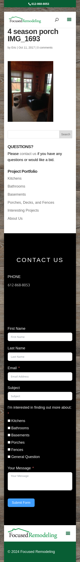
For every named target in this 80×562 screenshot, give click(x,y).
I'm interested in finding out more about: (40, 407)
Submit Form (21, 502)
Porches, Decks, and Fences (31, 202)
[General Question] (9, 456)
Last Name (16, 348)
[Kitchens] (9, 420)
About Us (15, 218)
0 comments (44, 47)
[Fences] (9, 449)
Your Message (19, 468)
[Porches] (9, 442)
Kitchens (15, 178)
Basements (17, 194)
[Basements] (9, 435)
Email (12, 368)
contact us (28, 154)
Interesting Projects (23, 210)
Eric (13, 47)
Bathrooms (16, 186)
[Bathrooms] (9, 428)
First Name (17, 329)
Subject (14, 388)
